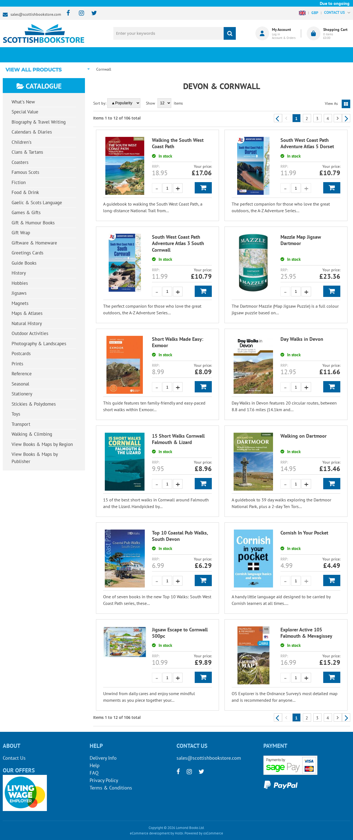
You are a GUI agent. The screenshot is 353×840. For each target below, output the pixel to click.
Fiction (19, 182)
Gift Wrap (21, 233)
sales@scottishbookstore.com (35, 14)
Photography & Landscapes (39, 344)
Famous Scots (25, 172)
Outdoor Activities (30, 333)
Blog (205, 55)
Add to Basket (203, 187)
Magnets (20, 303)
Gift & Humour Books (33, 223)
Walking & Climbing (32, 434)
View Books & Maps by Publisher (35, 457)
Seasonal (20, 384)
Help (95, 765)
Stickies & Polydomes (34, 404)
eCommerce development (150, 833)
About (263, 55)
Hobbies (20, 283)
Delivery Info (103, 758)
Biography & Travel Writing (39, 122)
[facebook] (66, 13)
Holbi (179, 833)
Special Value (25, 112)
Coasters (20, 162)
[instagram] (79, 13)
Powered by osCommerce (203, 833)
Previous (278, 118)
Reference (22, 374)
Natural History (27, 323)
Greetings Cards (27, 253)
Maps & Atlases (27, 313)
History (19, 273)
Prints (17, 364)
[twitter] (91, 13)
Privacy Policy (104, 780)
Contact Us (14, 758)
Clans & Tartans (27, 152)
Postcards (21, 353)
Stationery (22, 394)
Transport (21, 424)
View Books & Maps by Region (42, 444)
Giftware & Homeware (34, 243)
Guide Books (24, 263)
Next (346, 118)
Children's (21, 142)
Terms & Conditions (111, 788)
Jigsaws (19, 293)
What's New (147, 55)
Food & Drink (25, 192)
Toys (16, 414)
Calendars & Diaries (32, 132)
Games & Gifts (26, 212)
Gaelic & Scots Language (37, 203)
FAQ (94, 773)
